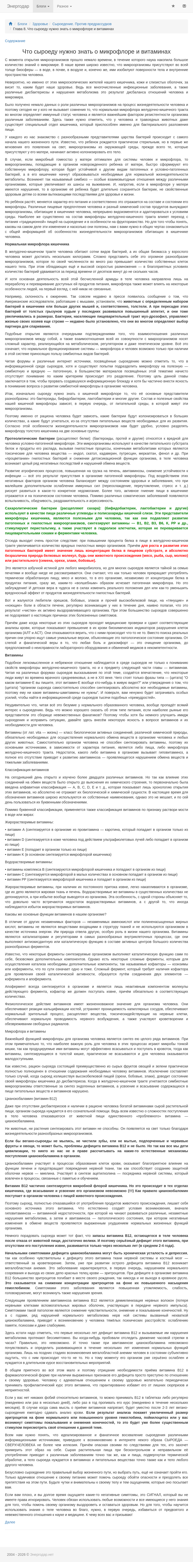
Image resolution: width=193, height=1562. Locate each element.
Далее (10, 1522)
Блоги (43, 6)
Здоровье (40, 24)
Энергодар (18, 6)
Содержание (15, 41)
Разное (64, 6)
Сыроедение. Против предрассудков (82, 24)
